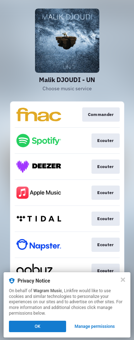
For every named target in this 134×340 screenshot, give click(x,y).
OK (37, 326)
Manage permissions (95, 326)
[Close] (123, 279)
